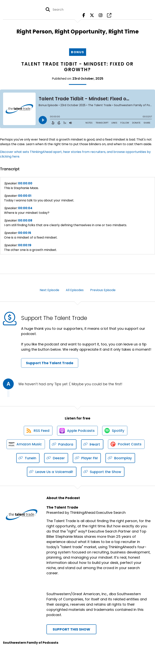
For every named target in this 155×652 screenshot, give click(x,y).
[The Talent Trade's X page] (92, 15)
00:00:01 (24, 195)
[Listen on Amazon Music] (25, 445)
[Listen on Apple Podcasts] (77, 431)
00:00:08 (25, 220)
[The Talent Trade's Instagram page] (100, 15)
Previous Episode (103, 290)
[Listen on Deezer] (56, 459)
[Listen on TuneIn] (28, 459)
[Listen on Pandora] (63, 445)
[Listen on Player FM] (87, 459)
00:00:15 (24, 233)
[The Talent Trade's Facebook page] (83, 15)
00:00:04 (25, 208)
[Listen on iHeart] (92, 445)
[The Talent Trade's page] (109, 15)
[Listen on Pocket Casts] (126, 445)
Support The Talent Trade (49, 363)
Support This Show (71, 630)
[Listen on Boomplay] (120, 459)
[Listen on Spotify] (115, 431)
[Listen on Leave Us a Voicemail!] (52, 472)
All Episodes (75, 290)
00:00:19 (24, 245)
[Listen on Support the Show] (102, 472)
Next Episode (49, 290)
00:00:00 (25, 183)
